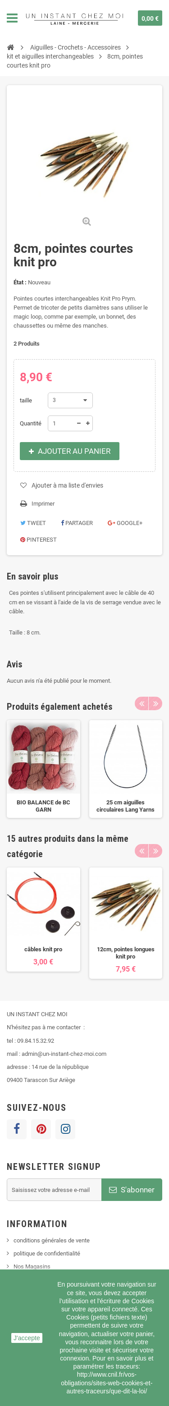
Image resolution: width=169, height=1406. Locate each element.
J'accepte (27, 1338)
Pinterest (38, 539)
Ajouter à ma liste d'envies (67, 485)
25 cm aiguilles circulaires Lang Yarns (125, 806)
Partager (77, 523)
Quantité (30, 423)
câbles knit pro (43, 949)
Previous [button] (141, 703)
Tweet (33, 523)
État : (20, 282)
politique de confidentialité (47, 1253)
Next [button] (155, 703)
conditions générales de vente (52, 1240)
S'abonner (132, 1189)
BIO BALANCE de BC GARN (43, 806)
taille (26, 400)
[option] (43, 769)
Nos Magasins (32, 1266)
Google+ (125, 523)
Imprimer (43, 503)
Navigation (12, 18)
